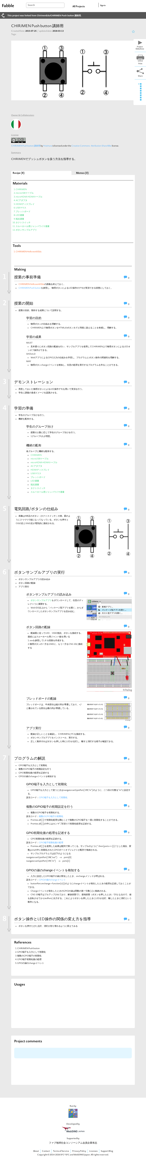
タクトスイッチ (23, 223)
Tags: (13, 34)
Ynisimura (47, 146)
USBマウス (21, 208)
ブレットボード (23, 212)
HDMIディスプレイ (25, 204)
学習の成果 (33, 337)
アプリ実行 (33, 728)
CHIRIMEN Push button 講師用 (25, 146)
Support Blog (107, 1151)
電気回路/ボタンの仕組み (36, 509)
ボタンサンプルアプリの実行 (39, 573)
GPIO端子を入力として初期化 (46, 784)
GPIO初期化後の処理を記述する (48, 832)
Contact (46, 1151)
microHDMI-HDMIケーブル (29, 197)
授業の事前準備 (27, 277)
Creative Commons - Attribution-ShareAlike (91, 146)
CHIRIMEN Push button (30, 288)
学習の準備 (23, 409)
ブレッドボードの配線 (41, 698)
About (36, 1151)
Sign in (103, 5)
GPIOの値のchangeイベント (52, 880)
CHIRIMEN (21, 189)
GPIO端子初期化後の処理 (51, 843)
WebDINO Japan (82, 1155)
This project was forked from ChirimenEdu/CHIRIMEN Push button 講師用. (44, 15)
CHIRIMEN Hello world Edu (28, 252)
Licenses (93, 1151)
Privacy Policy (79, 1151)
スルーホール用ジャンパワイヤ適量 (32, 226)
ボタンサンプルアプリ (26, 230)
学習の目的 (33, 318)
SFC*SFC (65, 1155)
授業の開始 (23, 304)
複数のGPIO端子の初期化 (51, 816)
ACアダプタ (21, 200)
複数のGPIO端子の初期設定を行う (49, 806)
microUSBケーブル (25, 193)
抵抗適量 (20, 219)
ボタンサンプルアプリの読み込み (48, 594)
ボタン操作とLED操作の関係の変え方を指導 (52, 919)
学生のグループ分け (39, 426)
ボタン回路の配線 (38, 627)
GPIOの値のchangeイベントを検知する (53, 870)
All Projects (78, 6)
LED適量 (20, 215)
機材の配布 (33, 445)
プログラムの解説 (29, 759)
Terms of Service (61, 1151)
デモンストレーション (33, 382)
